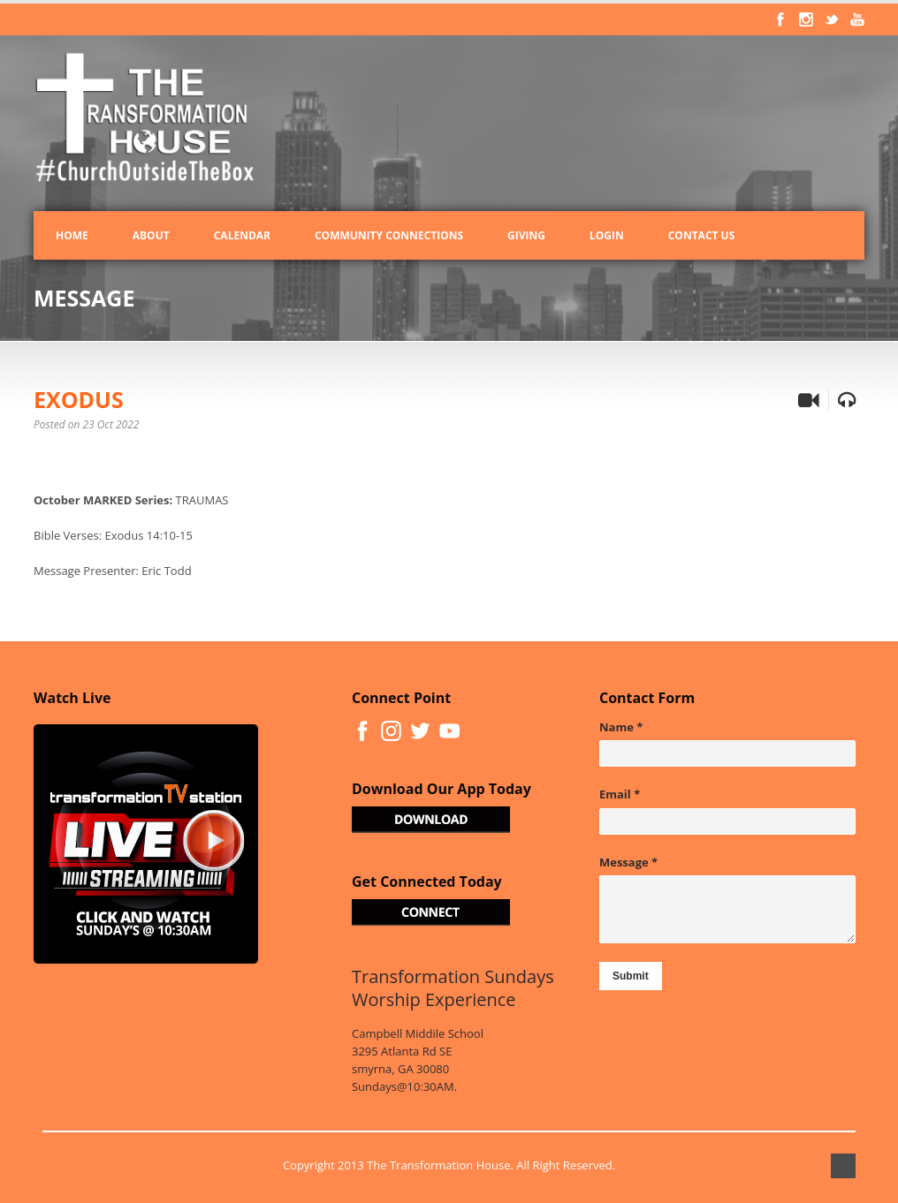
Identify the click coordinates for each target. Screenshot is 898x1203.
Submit (631, 976)
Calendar (242, 235)
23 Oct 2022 (111, 424)
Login (607, 235)
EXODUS (79, 399)
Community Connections (389, 235)
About (151, 235)
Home (72, 235)
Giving (526, 235)
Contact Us (701, 235)
